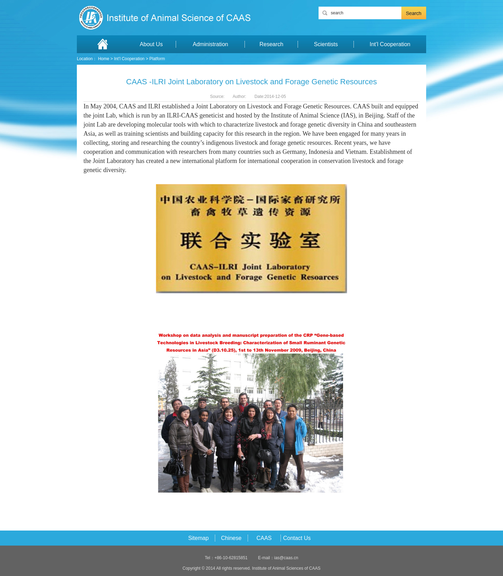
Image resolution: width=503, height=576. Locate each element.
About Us (151, 44)
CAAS (264, 538)
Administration (210, 44)
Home (103, 58)
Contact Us (297, 538)
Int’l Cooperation (390, 44)
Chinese (231, 538)
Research (271, 44)
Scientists (326, 44)
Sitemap (198, 538)
